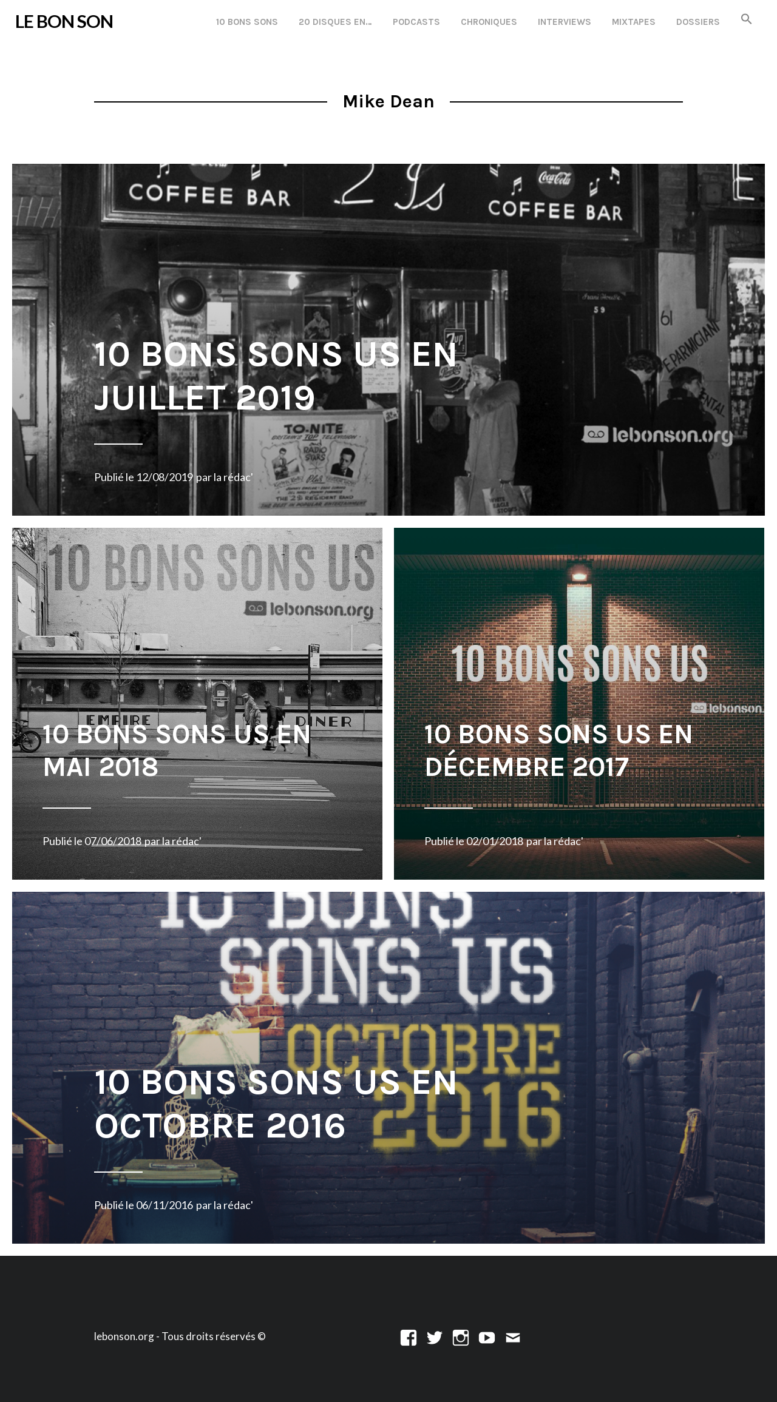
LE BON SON (64, 21)
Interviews (564, 21)
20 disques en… (335, 21)
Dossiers (698, 21)
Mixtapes (634, 21)
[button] (746, 19)
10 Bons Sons (247, 21)
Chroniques (489, 21)
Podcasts (416, 21)
